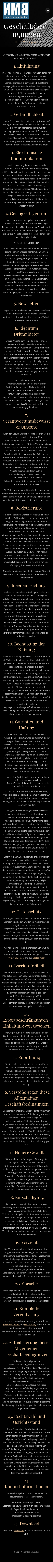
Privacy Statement (16, 958)
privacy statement (11, 1324)
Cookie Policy (39, 958)
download (19, 1530)
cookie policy (30, 1324)
